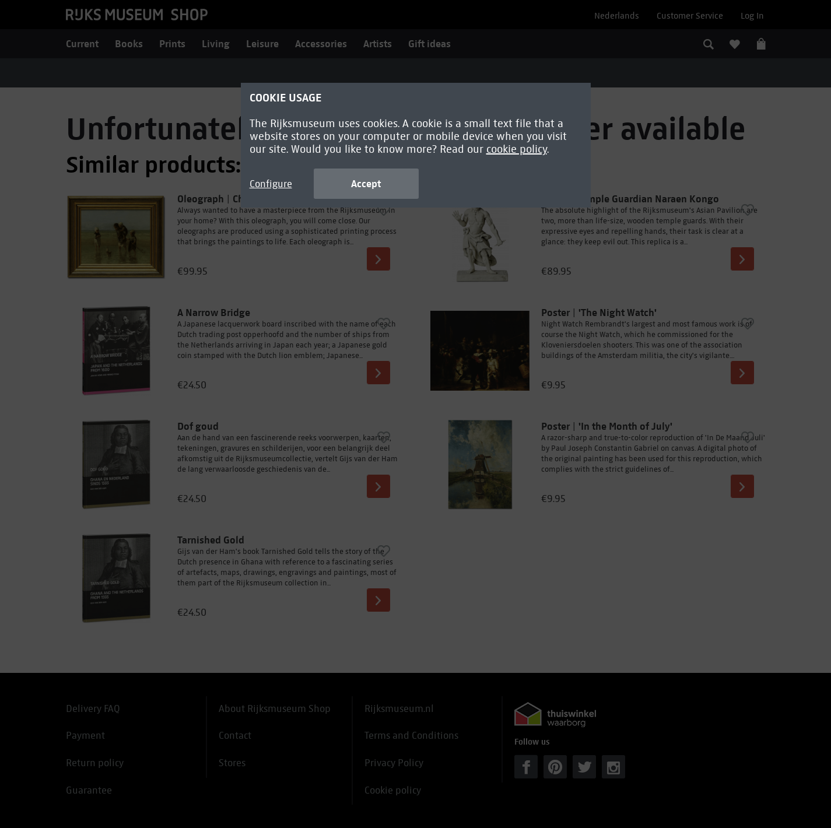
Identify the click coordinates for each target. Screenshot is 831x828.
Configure (271, 184)
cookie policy (516, 149)
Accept (366, 183)
